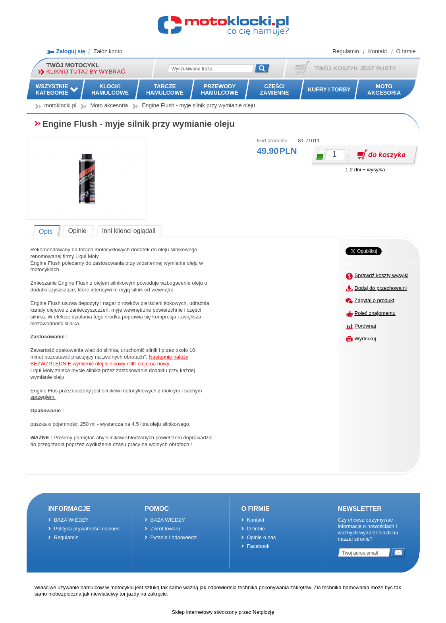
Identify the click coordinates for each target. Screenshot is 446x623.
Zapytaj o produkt (374, 300)
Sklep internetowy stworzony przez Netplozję (223, 612)
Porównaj (365, 326)
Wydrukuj (365, 339)
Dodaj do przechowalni (381, 288)
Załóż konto (108, 51)
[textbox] (211, 68)
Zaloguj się (70, 51)
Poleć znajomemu (375, 313)
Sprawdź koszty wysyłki (382, 275)
